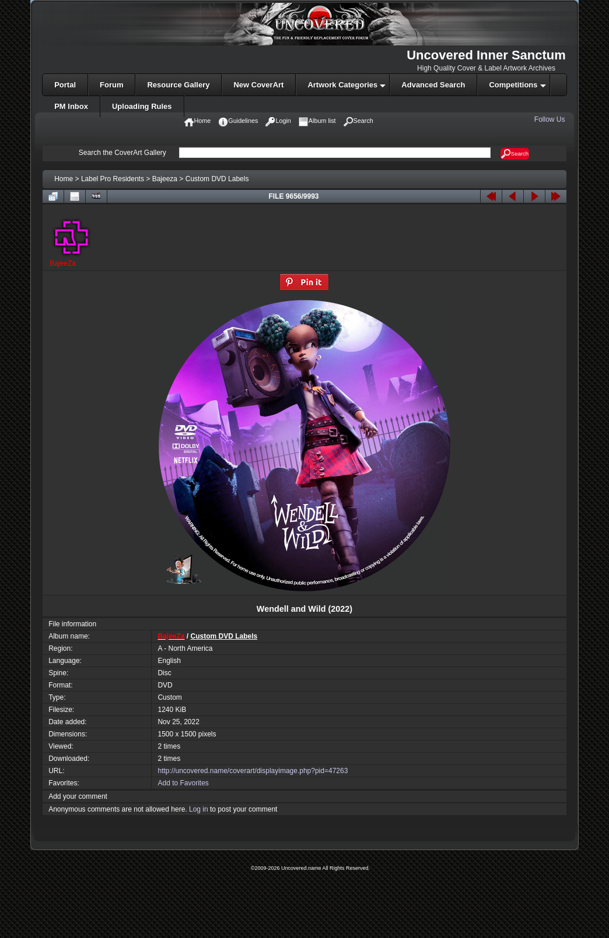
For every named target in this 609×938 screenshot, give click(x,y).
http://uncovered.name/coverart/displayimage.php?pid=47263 (253, 771)
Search (514, 153)
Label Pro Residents (112, 179)
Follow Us (550, 119)
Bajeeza (164, 179)
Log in (198, 809)
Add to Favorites (183, 783)
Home (63, 179)
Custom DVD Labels (217, 179)
